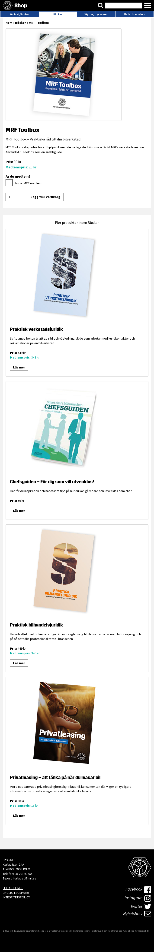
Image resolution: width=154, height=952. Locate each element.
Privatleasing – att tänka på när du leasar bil (55, 777)
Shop (20, 5)
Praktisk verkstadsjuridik (36, 329)
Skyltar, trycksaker (96, 14)
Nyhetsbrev (137, 913)
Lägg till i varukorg (45, 197)
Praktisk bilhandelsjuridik (36, 625)
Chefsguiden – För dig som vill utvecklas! (52, 481)
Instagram (138, 898)
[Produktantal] (14, 197)
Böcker (57, 14)
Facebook (138, 889)
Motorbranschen (134, 14)
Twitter (140, 906)
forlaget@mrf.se (24, 878)
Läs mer (19, 367)
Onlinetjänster (19, 14)
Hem (9, 23)
